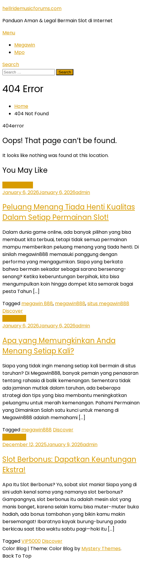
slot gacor (14, 318)
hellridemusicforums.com (31, 8)
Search (10, 64)
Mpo (19, 52)
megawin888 (70, 303)
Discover (12, 311)
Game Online (17, 185)
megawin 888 (37, 303)
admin (82, 192)
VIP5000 (31, 541)
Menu (8, 32)
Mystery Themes (101, 548)
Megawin (24, 44)
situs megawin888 (108, 303)
